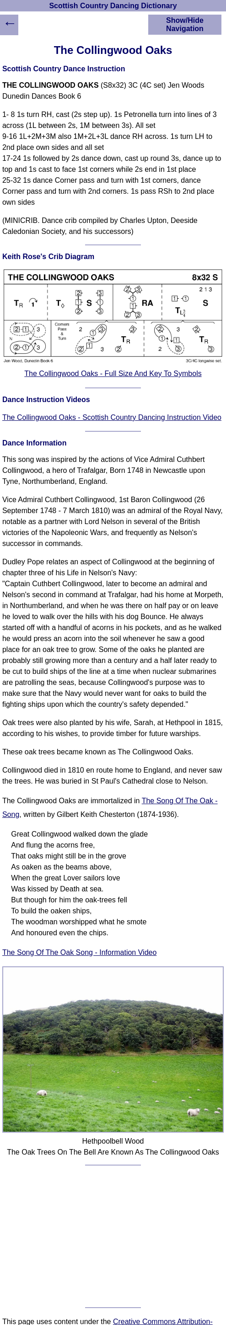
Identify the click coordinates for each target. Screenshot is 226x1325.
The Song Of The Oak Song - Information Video (79, 952)
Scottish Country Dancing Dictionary (113, 6)
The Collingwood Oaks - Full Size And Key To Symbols (112, 373)
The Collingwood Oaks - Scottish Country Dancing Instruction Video (111, 417)
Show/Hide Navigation (185, 24)
